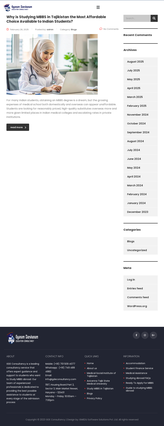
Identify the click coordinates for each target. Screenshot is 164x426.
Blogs (130, 241)
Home (90, 363)
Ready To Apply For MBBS (140, 383)
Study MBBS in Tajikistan (100, 388)
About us (92, 368)
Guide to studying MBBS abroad (139, 389)
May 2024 (133, 168)
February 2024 (137, 194)
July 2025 (133, 70)
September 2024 (138, 132)
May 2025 (133, 79)
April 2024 (134, 176)
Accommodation (135, 363)
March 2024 (135, 185)
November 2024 (137, 115)
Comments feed (138, 297)
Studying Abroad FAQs (138, 378)
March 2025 (135, 97)
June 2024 (134, 159)
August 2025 (135, 61)
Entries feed (135, 288)
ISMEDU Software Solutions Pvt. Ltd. (98, 419)
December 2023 (137, 212)
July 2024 (133, 150)
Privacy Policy (94, 398)
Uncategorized (137, 250)
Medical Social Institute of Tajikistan (101, 374)
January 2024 (136, 203)
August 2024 (135, 141)
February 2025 (136, 106)
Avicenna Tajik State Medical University (98, 382)
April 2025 (133, 88)
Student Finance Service (139, 368)
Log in (131, 279)
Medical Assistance (136, 373)
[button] (98, 7)
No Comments (109, 29)
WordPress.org (137, 306)
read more (18, 127)
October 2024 (136, 123)
